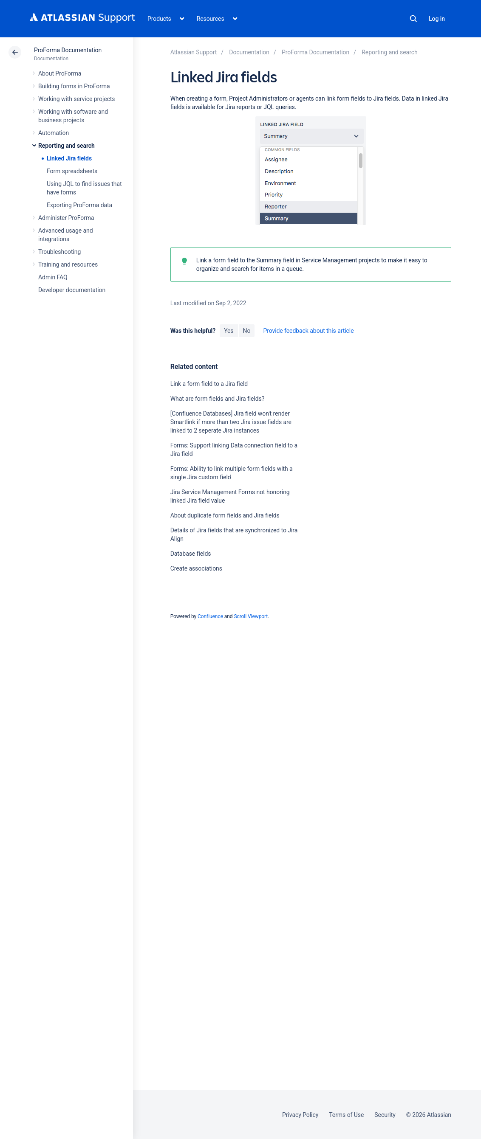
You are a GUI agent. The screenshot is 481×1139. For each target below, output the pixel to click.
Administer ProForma (66, 217)
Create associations (196, 568)
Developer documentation (71, 290)
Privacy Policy (300, 1114)
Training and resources (68, 264)
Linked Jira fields (69, 158)
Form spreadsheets (72, 171)
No (247, 330)
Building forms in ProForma (74, 86)
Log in (437, 18)
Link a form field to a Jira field (209, 383)
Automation (53, 132)
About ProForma (59, 73)
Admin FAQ (53, 277)
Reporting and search (66, 145)
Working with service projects (76, 99)
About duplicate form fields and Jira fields (225, 515)
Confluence (210, 616)
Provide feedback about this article (308, 330)
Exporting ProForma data (79, 205)
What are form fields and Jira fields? (217, 398)
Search (413, 18)
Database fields (190, 553)
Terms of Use (346, 1114)
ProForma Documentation (68, 50)
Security (385, 1114)
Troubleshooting (59, 251)
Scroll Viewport (251, 616)
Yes (228, 330)
